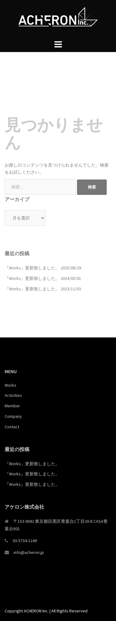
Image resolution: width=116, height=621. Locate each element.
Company (13, 416)
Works (10, 385)
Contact (12, 426)
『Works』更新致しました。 (32, 268)
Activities (13, 395)
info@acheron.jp (29, 552)
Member (12, 406)
